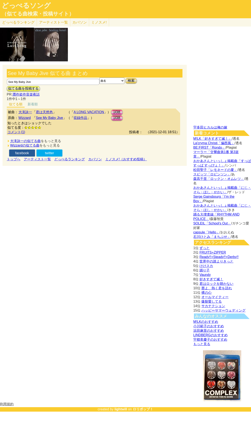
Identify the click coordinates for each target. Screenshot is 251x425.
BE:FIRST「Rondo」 (209, 147)
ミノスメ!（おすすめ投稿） (126, 159)
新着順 (33, 104)
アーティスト (53, 22)
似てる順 (15, 104)
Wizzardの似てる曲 (24, 145)
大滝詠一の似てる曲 (25, 141)
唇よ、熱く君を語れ (216, 288)
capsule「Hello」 (206, 232)
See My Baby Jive (49, 118)
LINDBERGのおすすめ (210, 335)
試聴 (117, 112)
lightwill (120, 409)
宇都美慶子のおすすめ (210, 339)
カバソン (79, 22)
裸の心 (206, 292)
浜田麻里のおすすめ (208, 330)
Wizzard (24, 118)
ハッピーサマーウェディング (223, 310)
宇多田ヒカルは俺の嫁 (210, 127)
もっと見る (201, 344)
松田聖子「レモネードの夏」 (215, 170)
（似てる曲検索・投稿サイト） (38, 14)
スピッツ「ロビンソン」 (212, 174)
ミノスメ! (99, 22)
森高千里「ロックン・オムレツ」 (218, 179)
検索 (131, 80)
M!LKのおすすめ (205, 321)
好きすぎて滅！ (211, 279)
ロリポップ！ (143, 409)
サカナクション (213, 306)
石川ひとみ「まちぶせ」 (212, 237)
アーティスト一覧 (37, 159)
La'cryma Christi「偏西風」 (213, 143)
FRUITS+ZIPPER (212, 252)
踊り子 (204, 270)
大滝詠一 (25, 112)
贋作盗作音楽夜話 (26, 94)
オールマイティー (215, 297)
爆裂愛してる (211, 301)
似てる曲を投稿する (23, 88)
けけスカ (206, 266)
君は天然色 (44, 112)
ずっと (204, 248)
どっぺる (18, 22)
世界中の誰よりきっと (216, 261)
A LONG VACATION (89, 112)
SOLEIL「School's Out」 (212, 223)
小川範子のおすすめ (208, 326)
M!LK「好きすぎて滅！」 (212, 138)
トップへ (13, 159)
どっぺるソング (26, 5)
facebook (22, 153)
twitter (49, 153)
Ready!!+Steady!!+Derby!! (218, 257)
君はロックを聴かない (216, 283)
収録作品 (80, 118)
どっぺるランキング (69, 159)
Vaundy (205, 275)
